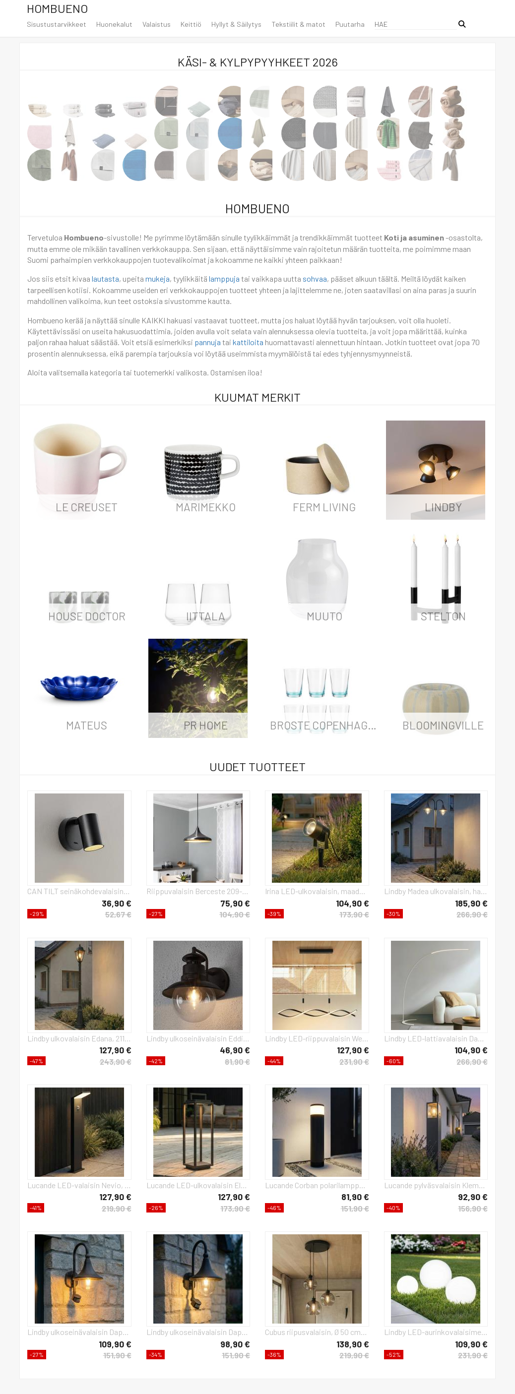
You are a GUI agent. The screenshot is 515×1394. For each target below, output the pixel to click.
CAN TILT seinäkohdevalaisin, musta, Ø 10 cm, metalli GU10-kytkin (79, 891)
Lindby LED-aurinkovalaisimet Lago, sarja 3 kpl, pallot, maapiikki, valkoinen (436, 1331)
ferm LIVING (324, 506)
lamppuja (224, 278)
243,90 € (115, 1061)
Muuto (324, 615)
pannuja (207, 342)
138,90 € (352, 1343)
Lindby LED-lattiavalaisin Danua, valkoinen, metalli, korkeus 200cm (436, 1038)
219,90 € (116, 1208)
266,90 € (472, 914)
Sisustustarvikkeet (56, 24)
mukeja (157, 278)
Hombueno (57, 8)
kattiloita (248, 342)
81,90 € (237, 1061)
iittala (205, 615)
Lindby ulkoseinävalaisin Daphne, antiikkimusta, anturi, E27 (79, 1331)
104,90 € (234, 914)
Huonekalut (114, 24)
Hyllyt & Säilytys (236, 24)
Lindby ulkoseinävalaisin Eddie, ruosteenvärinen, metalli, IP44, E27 (198, 1038)
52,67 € (118, 914)
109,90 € (115, 1343)
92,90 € (473, 1196)
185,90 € (471, 903)
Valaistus (156, 24)
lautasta (105, 278)
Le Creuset (87, 506)
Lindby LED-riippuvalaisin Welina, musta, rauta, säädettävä (317, 1038)
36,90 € (116, 903)
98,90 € (235, 1343)
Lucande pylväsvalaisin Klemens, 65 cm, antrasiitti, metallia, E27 (436, 1185)
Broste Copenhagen (326, 725)
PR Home (206, 725)
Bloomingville (443, 725)
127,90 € (115, 1049)
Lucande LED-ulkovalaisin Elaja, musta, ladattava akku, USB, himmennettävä (198, 1185)
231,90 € (354, 1061)
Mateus (86, 725)
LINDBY (443, 506)
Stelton (443, 615)
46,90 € (235, 1049)
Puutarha (350, 24)
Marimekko (206, 506)
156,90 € (473, 1208)
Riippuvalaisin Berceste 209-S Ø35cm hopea (198, 891)
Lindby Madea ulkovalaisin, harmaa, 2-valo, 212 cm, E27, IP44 (436, 891)
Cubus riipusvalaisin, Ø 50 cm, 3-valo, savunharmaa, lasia (317, 1331)
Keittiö (191, 24)
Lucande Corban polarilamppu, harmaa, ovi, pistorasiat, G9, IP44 (317, 1185)
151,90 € (355, 1208)
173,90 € (354, 914)
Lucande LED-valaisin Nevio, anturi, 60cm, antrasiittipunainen (79, 1185)
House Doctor (87, 615)
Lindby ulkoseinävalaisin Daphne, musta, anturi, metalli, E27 (198, 1331)
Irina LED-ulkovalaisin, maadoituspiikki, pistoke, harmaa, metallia (317, 891)
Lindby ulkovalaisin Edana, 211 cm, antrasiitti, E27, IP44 (79, 1038)
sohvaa (315, 278)
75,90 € (235, 903)
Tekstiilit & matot (298, 24)
